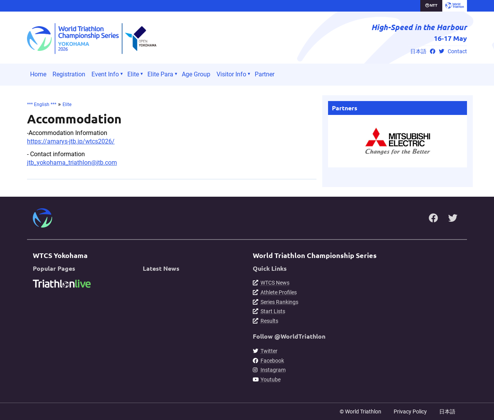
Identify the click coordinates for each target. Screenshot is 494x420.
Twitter (269, 351)
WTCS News (275, 283)
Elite (133, 74)
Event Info (105, 74)
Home (38, 74)
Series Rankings (279, 302)
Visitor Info (231, 74)
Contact (457, 51)
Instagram (273, 370)
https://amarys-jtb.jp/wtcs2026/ (71, 141)
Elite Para (160, 74)
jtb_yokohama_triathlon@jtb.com (72, 162)
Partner (264, 74)
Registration (68, 74)
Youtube (271, 379)
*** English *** (41, 104)
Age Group (196, 74)
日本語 (418, 51)
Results (269, 321)
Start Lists (273, 311)
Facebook (272, 361)
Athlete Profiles (279, 292)
